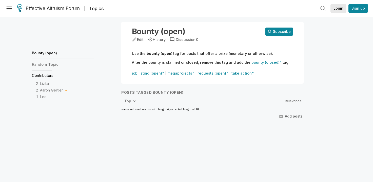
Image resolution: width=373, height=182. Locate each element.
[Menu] (9, 8)
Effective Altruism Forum (48, 8)
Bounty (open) (44, 53)
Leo (43, 97)
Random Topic (45, 64)
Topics (96, 8)
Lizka (44, 83)
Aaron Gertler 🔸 (54, 90)
